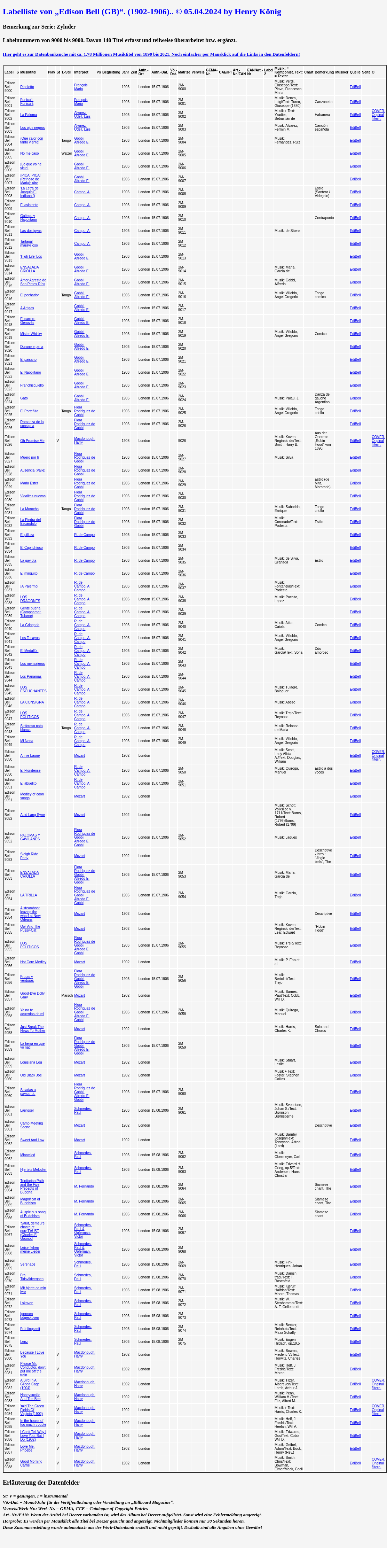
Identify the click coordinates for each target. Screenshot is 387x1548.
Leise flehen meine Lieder (30, 1249)
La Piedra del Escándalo (30, 522)
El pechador (29, 295)
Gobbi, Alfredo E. (81, 140)
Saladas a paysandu (27, 1092)
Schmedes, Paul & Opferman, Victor (83, 1230)
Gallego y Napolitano (28, 217)
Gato (24, 398)
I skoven (26, 1303)
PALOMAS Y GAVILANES (30, 837)
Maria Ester (29, 483)
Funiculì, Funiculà (26, 102)
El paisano (28, 359)
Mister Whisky (31, 334)
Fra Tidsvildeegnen (32, 1277)
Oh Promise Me (32, 441)
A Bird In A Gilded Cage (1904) (30, 1384)
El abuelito (28, 783)
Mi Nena (26, 741)
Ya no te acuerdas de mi (32, 1012)
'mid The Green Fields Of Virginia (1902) (32, 1410)
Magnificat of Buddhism (30, 1201)
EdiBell (355, 87)
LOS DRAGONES (30, 599)
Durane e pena (31, 347)
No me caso (29, 153)
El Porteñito (29, 411)
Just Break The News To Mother (32, 1029)
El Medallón (29, 651)
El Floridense (30, 770)
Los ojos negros (32, 128)
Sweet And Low (32, 1140)
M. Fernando (84, 1186)
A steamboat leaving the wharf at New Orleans (30, 913)
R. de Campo (84, 535)
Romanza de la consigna (32, 424)
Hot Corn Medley (33, 962)
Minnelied (27, 1155)
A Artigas (27, 308)
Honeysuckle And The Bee (30, 1397)
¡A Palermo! (29, 586)
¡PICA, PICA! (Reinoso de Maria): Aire (30, 179)
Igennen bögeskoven (29, 1316)
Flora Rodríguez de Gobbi (84, 411)
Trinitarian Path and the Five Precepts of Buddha (32, 1186)
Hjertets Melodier (33, 1170)
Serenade (27, 1264)
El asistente (29, 205)
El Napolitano (30, 372)
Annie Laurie (30, 755)
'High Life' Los (31, 256)
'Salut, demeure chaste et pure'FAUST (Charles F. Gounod (32, 1230)
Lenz (24, 1342)
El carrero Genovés (27, 321)
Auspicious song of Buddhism (33, 1214)
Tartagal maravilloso (29, 243)
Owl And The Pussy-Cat (30, 928)
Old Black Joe (31, 1075)
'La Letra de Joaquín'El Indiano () (29, 192)
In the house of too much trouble (33, 1422)
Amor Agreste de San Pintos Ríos (33, 282)
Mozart (79, 755)
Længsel (26, 1110)
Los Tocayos (29, 638)
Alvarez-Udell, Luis (82, 114)
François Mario (80, 87)
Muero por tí (29, 457)
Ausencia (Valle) (32, 470)
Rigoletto (27, 87)
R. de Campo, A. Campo (82, 586)
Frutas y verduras (27, 978)
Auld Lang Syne (32, 815)
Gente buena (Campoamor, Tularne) (30, 612)
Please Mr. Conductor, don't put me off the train (33, 1369)
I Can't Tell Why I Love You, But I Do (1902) (33, 1435)
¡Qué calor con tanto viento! (31, 140)
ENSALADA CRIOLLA (29, 269)
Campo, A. (82, 192)
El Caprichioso (31, 548)
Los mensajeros (32, 664)
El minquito (28, 573)
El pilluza (27, 535)
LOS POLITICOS (29, 715)
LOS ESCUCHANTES (33, 689)
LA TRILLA (28, 895)
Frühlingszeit (30, 1329)
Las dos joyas (30, 231)
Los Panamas (30, 676)
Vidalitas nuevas (33, 496)
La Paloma (28, 115)
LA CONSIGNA (32, 702)
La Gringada (29, 625)
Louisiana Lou (31, 1062)
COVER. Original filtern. (378, 114)
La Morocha (29, 509)
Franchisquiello (32, 385)
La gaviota (28, 560)
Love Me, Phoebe (27, 1448)
